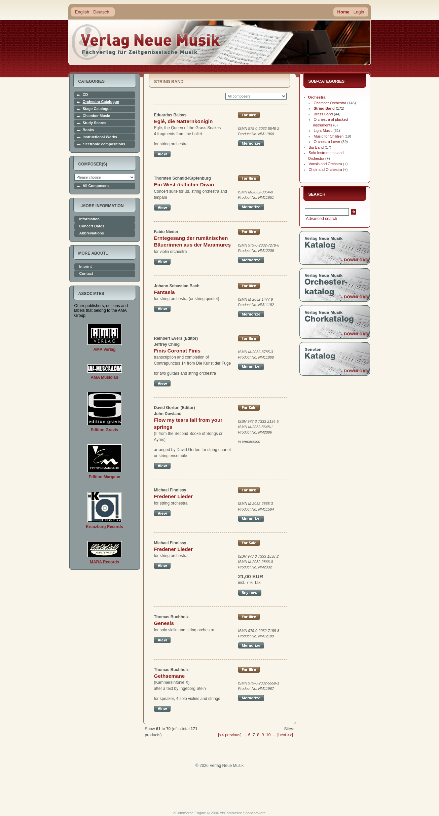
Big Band (316, 147)
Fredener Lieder (173, 496)
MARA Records (104, 562)
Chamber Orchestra (330, 103)
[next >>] (285, 735)
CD (85, 95)
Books (88, 130)
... (245, 735)
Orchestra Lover (327, 142)
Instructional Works (100, 137)
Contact (86, 273)
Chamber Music (96, 116)
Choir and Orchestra (325, 170)
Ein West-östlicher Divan (184, 184)
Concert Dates (92, 226)
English (82, 11)
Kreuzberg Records (104, 526)
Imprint (85, 266)
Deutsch (101, 11)
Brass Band (323, 114)
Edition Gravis (104, 430)
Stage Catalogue (97, 109)
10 (268, 735)
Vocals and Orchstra (325, 164)
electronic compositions (104, 144)
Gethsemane (169, 676)
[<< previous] (229, 735)
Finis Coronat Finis (177, 351)
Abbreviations (91, 233)
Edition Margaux (104, 477)
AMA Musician (104, 377)
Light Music (323, 130)
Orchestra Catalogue (101, 102)
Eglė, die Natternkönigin (183, 121)
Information (89, 219)
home (146, 42)
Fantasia (164, 292)
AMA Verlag (104, 349)
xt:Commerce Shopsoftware (243, 813)
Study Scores (94, 123)
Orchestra (317, 97)
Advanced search (321, 218)
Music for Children (329, 136)
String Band (324, 108)
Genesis (164, 623)
